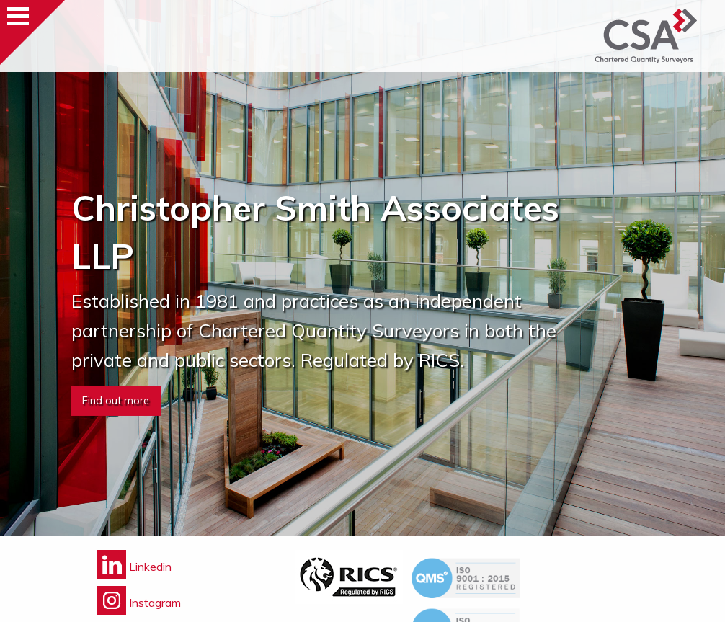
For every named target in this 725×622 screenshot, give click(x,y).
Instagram (139, 602)
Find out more (115, 400)
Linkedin (134, 566)
